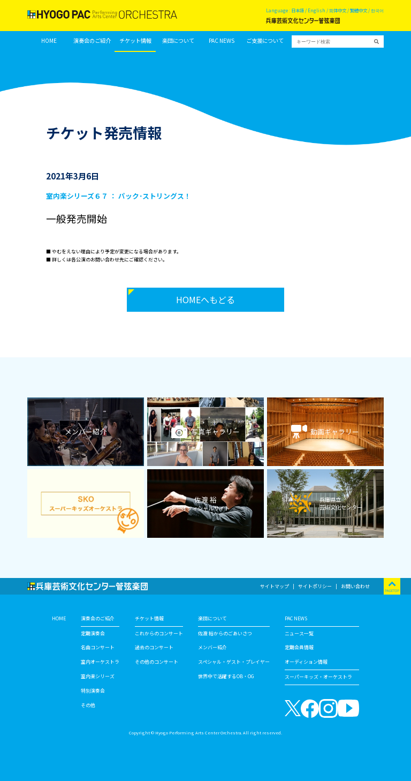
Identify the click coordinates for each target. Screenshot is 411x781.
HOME (49, 40)
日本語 (297, 10)
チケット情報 (135, 40)
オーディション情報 (306, 661)
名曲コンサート (98, 647)
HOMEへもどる (205, 299)
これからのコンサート (159, 633)
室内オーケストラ (100, 661)
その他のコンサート (156, 661)
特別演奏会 (93, 690)
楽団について (178, 40)
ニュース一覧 (299, 633)
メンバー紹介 (212, 647)
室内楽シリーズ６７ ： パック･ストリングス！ (118, 196)
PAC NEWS (221, 40)
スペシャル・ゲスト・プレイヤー (234, 661)
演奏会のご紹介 (92, 40)
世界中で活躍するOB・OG (226, 676)
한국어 (377, 10)
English (316, 10)
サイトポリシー (315, 586)
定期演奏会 (93, 633)
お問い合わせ (355, 586)
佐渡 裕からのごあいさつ (225, 633)
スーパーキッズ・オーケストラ (318, 676)
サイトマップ (274, 586)
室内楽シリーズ (98, 676)
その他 (88, 705)
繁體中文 (358, 10)
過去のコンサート (154, 647)
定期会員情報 (299, 647)
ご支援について (265, 40)
